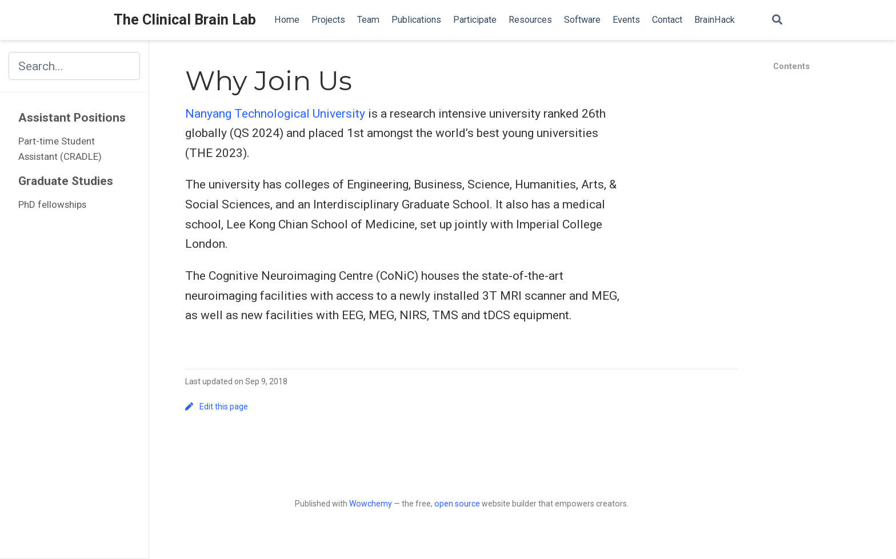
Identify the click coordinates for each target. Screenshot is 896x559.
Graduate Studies (65, 181)
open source (457, 503)
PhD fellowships (52, 204)
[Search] (777, 20)
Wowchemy (370, 503)
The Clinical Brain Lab (185, 19)
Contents (791, 66)
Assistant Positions (72, 117)
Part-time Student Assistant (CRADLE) (60, 149)
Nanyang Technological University (275, 113)
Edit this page (216, 406)
